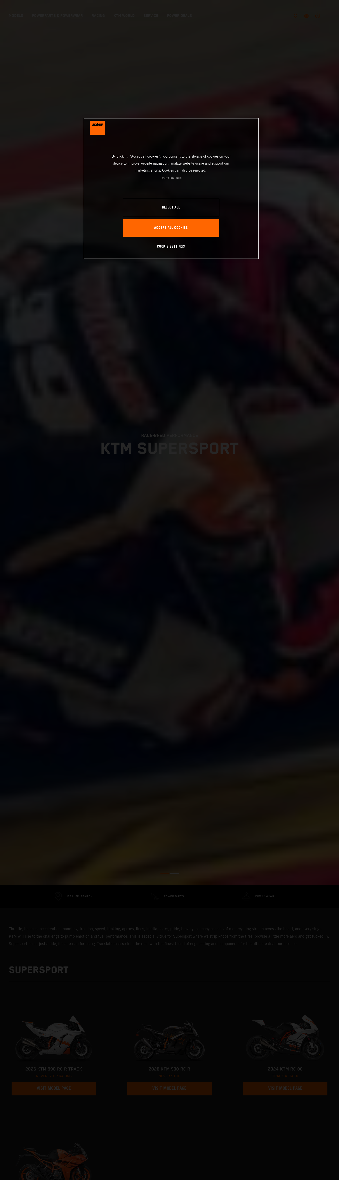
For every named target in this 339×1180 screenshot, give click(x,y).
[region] (171, 188)
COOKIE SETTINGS (171, 246)
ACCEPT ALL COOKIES (171, 227)
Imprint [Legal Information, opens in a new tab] (178, 178)
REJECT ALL (171, 207)
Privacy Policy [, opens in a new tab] (167, 178)
